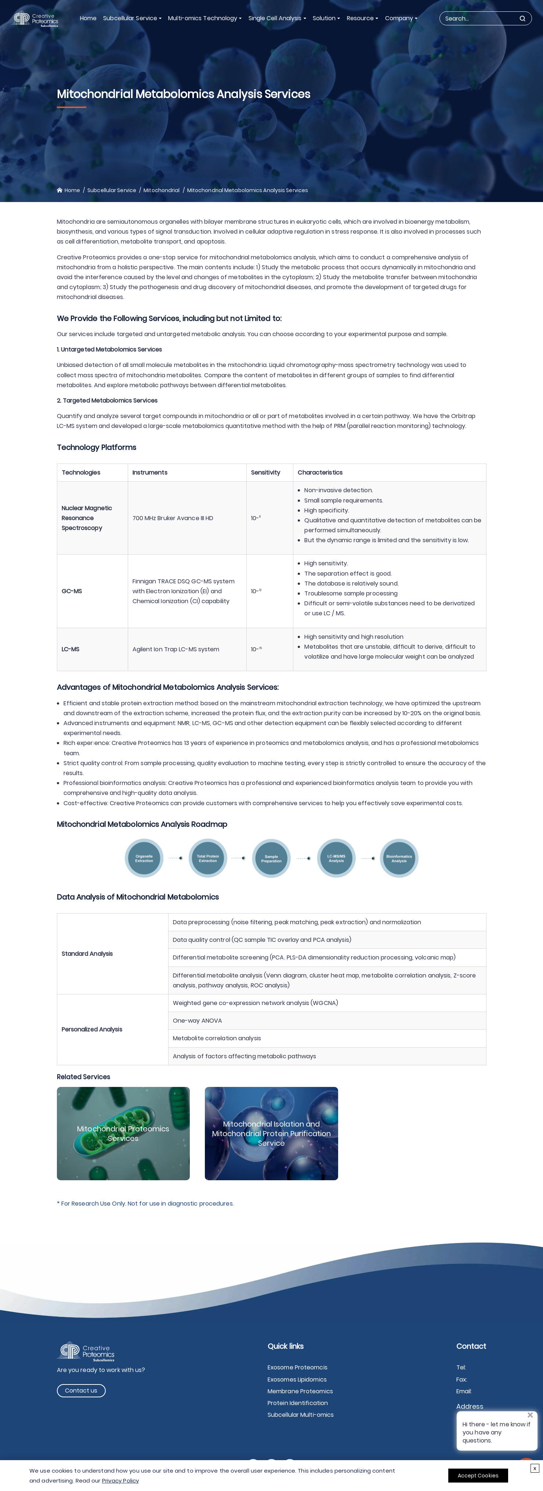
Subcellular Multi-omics (301, 1415)
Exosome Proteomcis (297, 1367)
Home (88, 18)
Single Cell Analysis (275, 18)
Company (399, 18)
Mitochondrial (162, 190)
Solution (324, 18)
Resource (360, 18)
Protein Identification (298, 1403)
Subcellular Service (130, 18)
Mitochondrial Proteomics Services (123, 1134)
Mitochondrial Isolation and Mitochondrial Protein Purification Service (271, 1133)
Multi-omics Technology (202, 18)
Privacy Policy (120, 1480)
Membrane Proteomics (300, 1391)
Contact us (81, 1390)
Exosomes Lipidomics (297, 1379)
